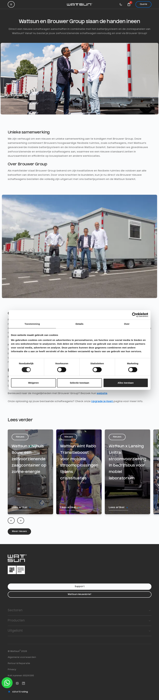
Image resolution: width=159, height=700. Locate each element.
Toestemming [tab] (32, 324)
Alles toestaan (126, 382)
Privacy (12, 669)
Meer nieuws (19, 531)
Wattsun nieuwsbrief (79, 594)
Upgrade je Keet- (102, 401)
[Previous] (11, 520)
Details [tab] (80, 324)
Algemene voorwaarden (22, 657)
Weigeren (33, 382)
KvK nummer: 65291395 (21, 676)
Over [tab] (127, 324)
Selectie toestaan (79, 382)
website (102, 393)
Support (79, 586)
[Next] (20, 520)
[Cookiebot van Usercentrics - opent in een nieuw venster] (134, 314)
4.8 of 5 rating (20, 692)
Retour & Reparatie (19, 663)
